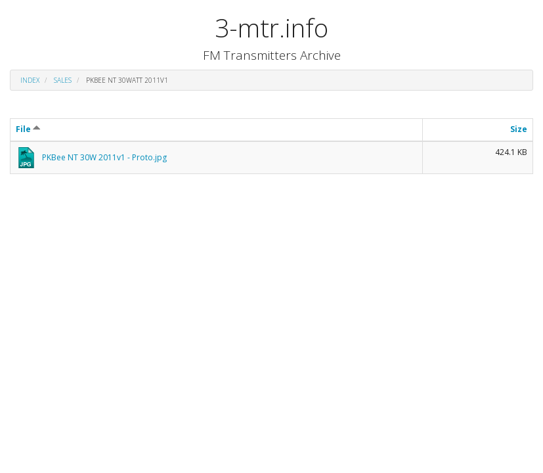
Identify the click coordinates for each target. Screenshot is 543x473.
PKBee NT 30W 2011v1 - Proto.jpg (104, 157)
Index (29, 80)
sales (63, 80)
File (28, 129)
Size (518, 129)
